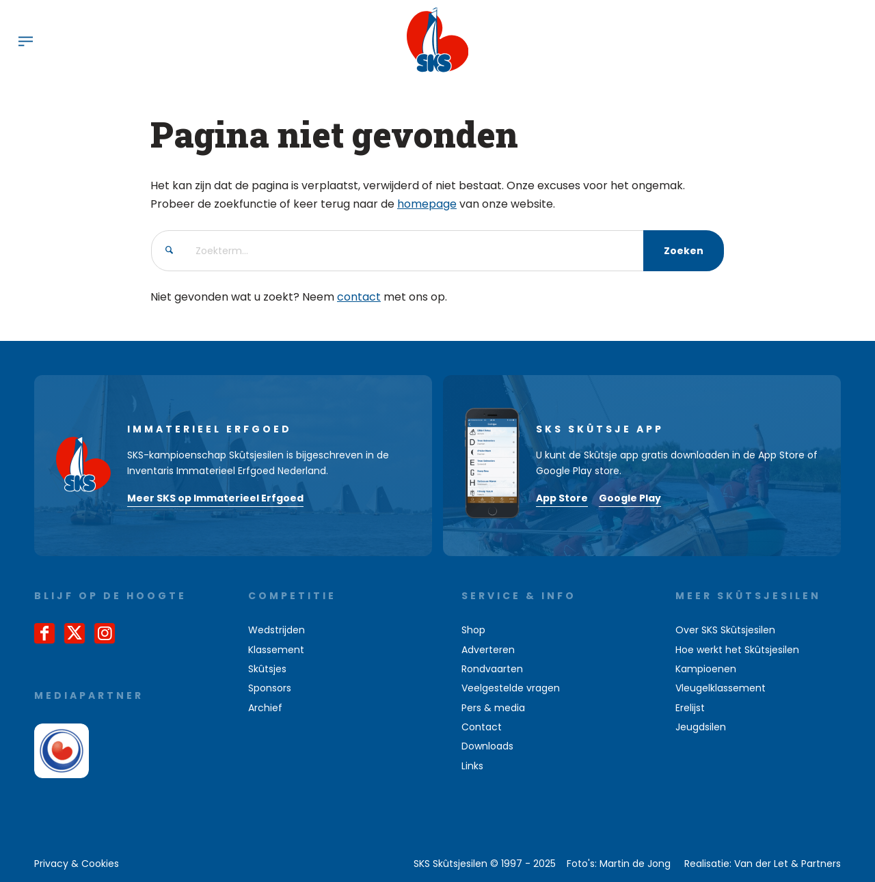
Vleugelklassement (720, 688)
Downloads (487, 746)
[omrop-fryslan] (61, 750)
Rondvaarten (492, 669)
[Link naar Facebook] (44, 633)
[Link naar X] (74, 633)
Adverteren (488, 650)
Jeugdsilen (700, 727)
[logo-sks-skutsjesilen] (438, 40)
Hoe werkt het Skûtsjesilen (737, 650)
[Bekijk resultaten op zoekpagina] (683, 250)
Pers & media (493, 708)
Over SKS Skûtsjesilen (725, 630)
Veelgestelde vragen (510, 688)
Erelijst (690, 708)
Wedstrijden (276, 630)
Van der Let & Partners (787, 863)
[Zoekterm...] (437, 250)
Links (472, 766)
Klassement (276, 650)
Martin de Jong (635, 863)
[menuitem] (25, 40)
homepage (427, 204)
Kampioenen (705, 669)
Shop (473, 630)
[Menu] (25, 40)
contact (359, 297)
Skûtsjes (267, 669)
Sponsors (269, 688)
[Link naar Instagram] (104, 633)
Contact (481, 727)
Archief (265, 708)
